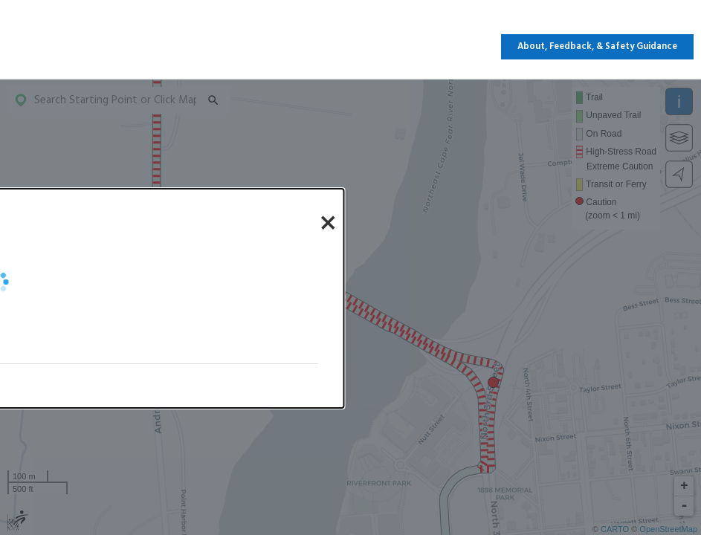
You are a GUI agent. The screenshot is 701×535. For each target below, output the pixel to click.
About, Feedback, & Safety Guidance (597, 46)
